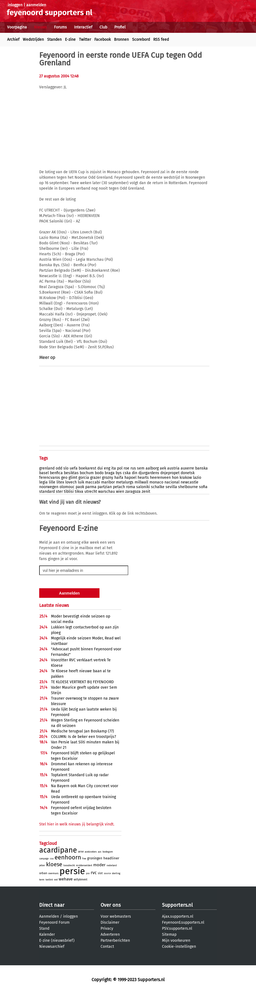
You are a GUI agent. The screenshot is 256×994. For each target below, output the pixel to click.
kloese (54, 864)
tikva (79, 491)
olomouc (67, 487)
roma (130, 487)
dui (100, 468)
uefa (74, 468)
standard (47, 491)
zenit (146, 491)
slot (100, 873)
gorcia (83, 477)
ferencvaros (49, 477)
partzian (105, 487)
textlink (49, 880)
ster (59, 491)
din (134, 473)
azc (99, 851)
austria (173, 468)
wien (120, 491)
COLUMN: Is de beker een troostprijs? (83, 736)
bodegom (108, 851)
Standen (54, 39)
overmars (53, 873)
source (107, 873)
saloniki (143, 487)
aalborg (152, 468)
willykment (80, 879)
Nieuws (40, 27)
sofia (203, 487)
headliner (111, 858)
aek (163, 468)
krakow (186, 477)
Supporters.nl (177, 905)
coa (51, 858)
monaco (156, 482)
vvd (56, 879)
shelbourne (188, 487)
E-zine (70, 39)
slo (66, 468)
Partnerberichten (115, 940)
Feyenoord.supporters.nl (183, 922)
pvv (88, 873)
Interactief (83, 27)
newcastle (189, 482)
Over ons (111, 905)
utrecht (90, 491)
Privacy (107, 928)
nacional (172, 482)
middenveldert (84, 865)
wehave (66, 879)
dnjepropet (170, 473)
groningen (94, 858)
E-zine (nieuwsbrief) (57, 940)
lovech (71, 482)
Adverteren (110, 934)
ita (113, 468)
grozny (107, 477)
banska (201, 468)
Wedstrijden (33, 39)
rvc (94, 872)
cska (127, 473)
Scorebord (141, 39)
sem (140, 468)
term (41, 879)
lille (52, 482)
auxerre (187, 468)
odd (59, 468)
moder (99, 864)
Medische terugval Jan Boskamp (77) (82, 731)
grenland (47, 468)
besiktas (71, 473)
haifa (118, 477)
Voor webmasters (116, 916)
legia (43, 482)
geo (64, 477)
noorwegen (48, 487)
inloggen (15, 5)
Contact (107, 946)
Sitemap (169, 934)
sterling (116, 873)
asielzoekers (91, 852)
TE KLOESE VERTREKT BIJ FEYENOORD (82, 682)
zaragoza (133, 491)
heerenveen (160, 477)
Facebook (102, 39)
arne (81, 851)
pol (120, 468)
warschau (106, 491)
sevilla (171, 487)
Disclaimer (110, 922)
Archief (13, 39)
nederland (112, 865)
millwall (141, 482)
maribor (108, 482)
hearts (143, 477)
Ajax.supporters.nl (177, 916)
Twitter (85, 39)
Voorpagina (17, 27)
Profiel (120, 27)
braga (110, 473)
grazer (95, 477)
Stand (44, 928)
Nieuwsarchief (51, 946)
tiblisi (69, 491)
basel (44, 473)
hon (175, 477)
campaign (44, 858)
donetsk (188, 473)
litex (60, 482)
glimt (73, 477)
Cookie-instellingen (179, 946)
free (84, 858)
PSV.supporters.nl (177, 928)
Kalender (47, 934)
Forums (60, 27)
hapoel (130, 477)
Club (103, 27)
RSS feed (161, 39)
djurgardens (148, 473)
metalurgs (124, 482)
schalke (157, 487)
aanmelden (36, 5)
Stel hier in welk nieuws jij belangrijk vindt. (76, 824)
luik (81, 482)
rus (133, 468)
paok (80, 487)
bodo (99, 473)
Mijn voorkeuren (176, 940)
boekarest (87, 468)
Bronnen (121, 39)
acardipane (58, 850)
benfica (56, 473)
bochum (87, 473)
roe (126, 468)
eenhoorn (68, 857)
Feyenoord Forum (54, 922)
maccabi (92, 482)
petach (119, 487)
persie (72, 871)
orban (43, 873)
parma (90, 487)
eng (107, 468)
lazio (197, 477)
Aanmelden (49, 916)
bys (119, 473)
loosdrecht (69, 865)
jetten (42, 865)
